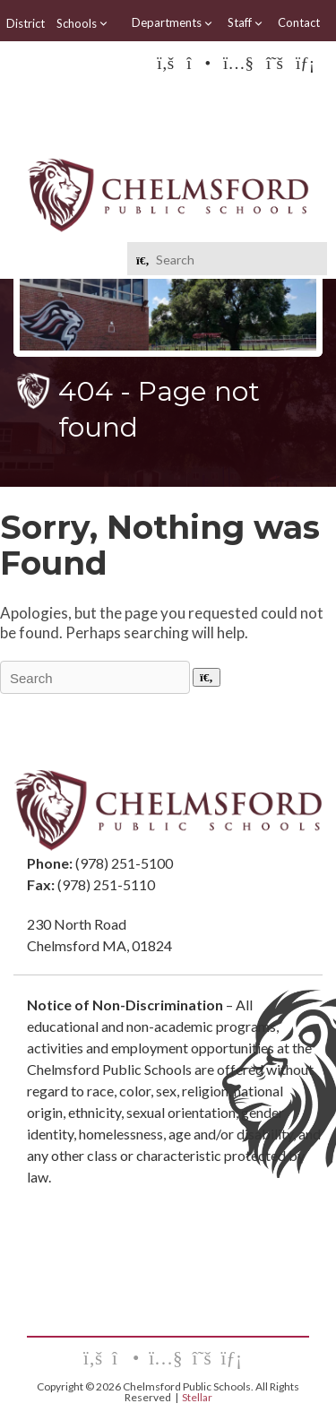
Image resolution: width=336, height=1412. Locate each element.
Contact (299, 22)
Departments (172, 22)
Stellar (197, 1397)
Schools (82, 23)
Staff (245, 22)
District (25, 23)
